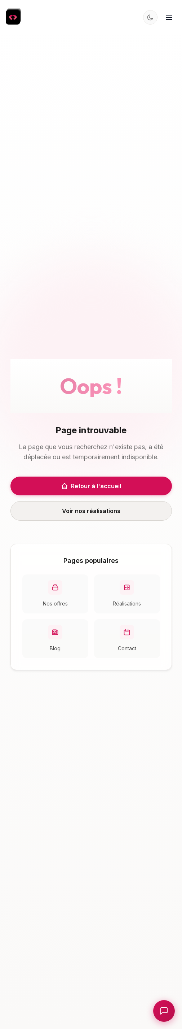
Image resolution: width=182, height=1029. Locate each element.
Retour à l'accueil (91, 486)
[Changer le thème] (150, 17)
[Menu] (169, 17)
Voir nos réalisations (91, 510)
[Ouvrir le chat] (164, 1011)
